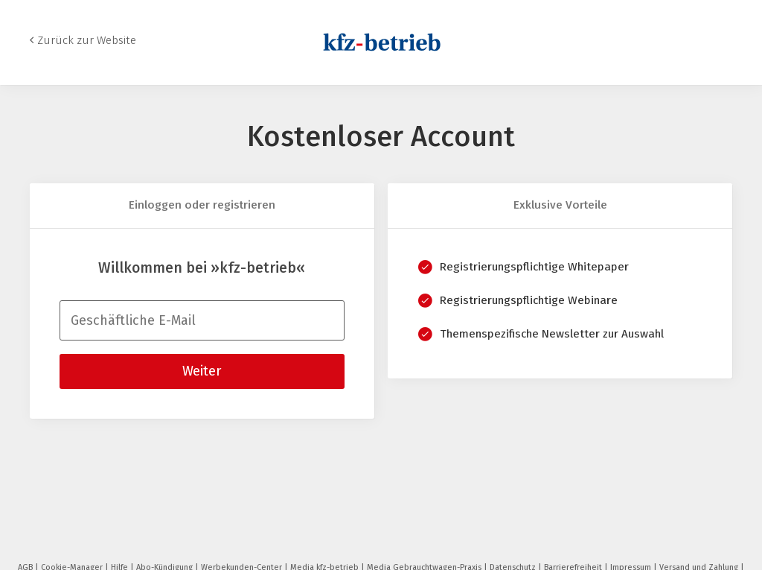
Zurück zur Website (86, 40)
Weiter (201, 371)
